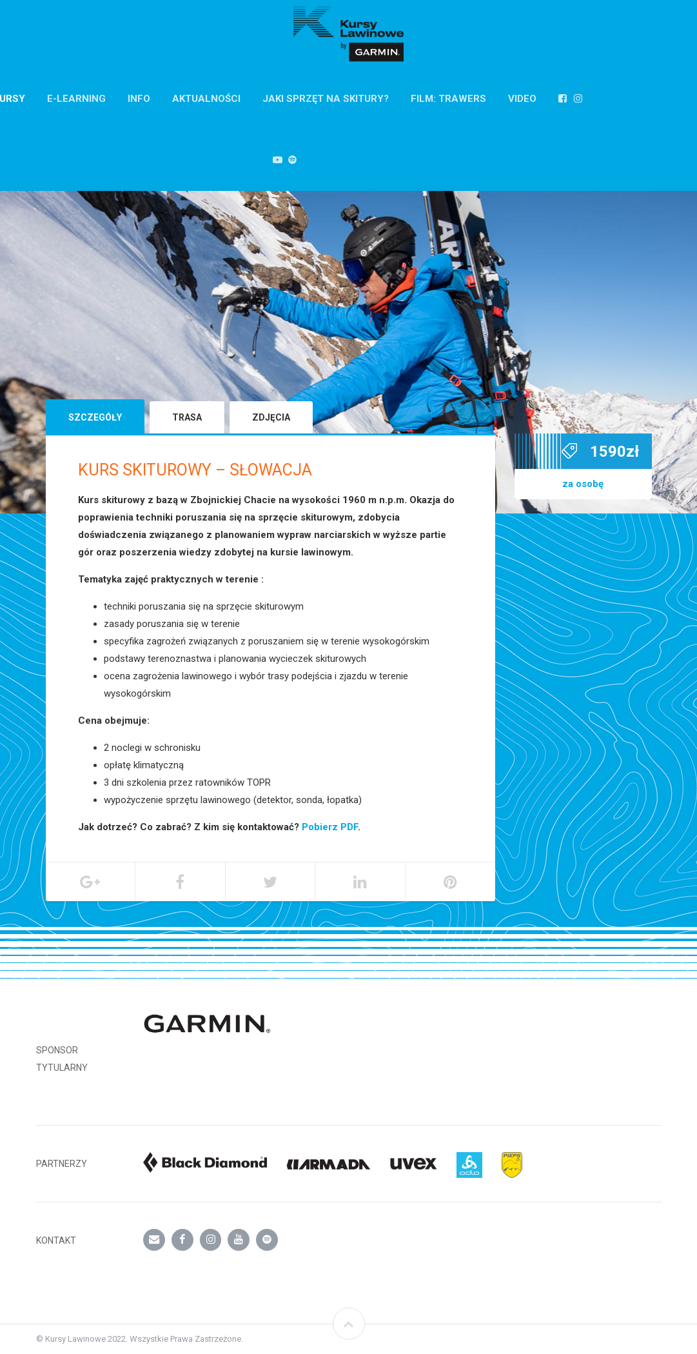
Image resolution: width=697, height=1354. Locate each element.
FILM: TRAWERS (448, 99)
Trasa (187, 417)
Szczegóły (95, 417)
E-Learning (76, 99)
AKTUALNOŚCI (206, 99)
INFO (139, 99)
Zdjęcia (271, 417)
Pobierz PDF (330, 827)
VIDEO (522, 99)
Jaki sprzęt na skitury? (325, 99)
